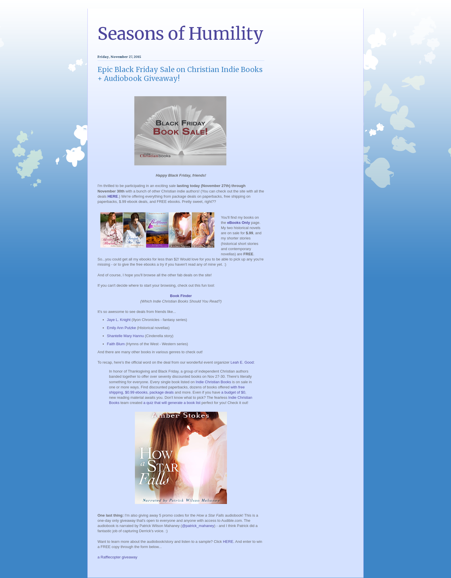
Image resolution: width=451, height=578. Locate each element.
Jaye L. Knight (119, 320)
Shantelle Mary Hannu (125, 336)
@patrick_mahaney (198, 526)
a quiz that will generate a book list (171, 403)
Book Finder (181, 296)
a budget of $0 (233, 392)
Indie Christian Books (213, 382)
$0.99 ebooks (136, 392)
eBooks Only (238, 222)
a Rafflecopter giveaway (117, 557)
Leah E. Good (242, 362)
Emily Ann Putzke (121, 328)
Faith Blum (116, 344)
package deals (162, 392)
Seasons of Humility (180, 33)
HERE (113, 196)
